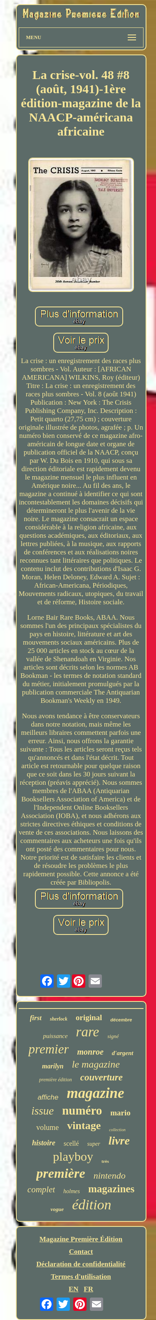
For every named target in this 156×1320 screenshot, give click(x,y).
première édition (55, 1080)
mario (120, 1112)
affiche (47, 1097)
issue (42, 1111)
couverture (101, 1077)
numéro (82, 1110)
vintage (84, 1126)
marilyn (53, 1066)
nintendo (110, 1175)
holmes (71, 1191)
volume (47, 1127)
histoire (43, 1143)
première (60, 1173)
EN (74, 1289)
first (36, 1018)
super (93, 1144)
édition (91, 1204)
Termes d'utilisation (81, 1276)
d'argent (123, 1053)
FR (88, 1289)
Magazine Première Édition (81, 1239)
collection (117, 1129)
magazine (95, 1093)
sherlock (58, 1019)
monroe (90, 1051)
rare (87, 1031)
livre (119, 1140)
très (105, 1161)
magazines (111, 1188)
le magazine (96, 1064)
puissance (55, 1036)
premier (48, 1049)
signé (113, 1036)
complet (41, 1189)
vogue (57, 1209)
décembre (121, 1019)
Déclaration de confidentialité (80, 1264)
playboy (73, 1156)
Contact (81, 1252)
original (89, 1017)
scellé (71, 1143)
